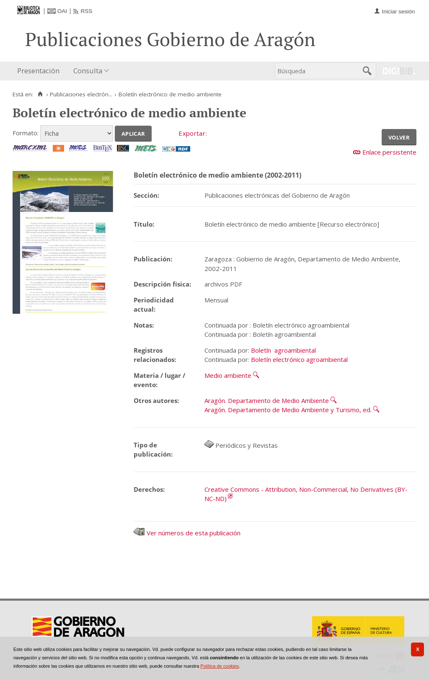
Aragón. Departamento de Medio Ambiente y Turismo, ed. (288, 409)
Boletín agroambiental (283, 350)
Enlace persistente (389, 152)
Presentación (38, 70)
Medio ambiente (227, 375)
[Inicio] (40, 94)
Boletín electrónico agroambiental (299, 359)
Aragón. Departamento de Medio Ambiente (266, 400)
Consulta (87, 70)
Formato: (26, 133)
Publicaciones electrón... (81, 94)
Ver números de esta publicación (187, 533)
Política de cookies (219, 666)
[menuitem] (40, 71)
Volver (399, 137)
